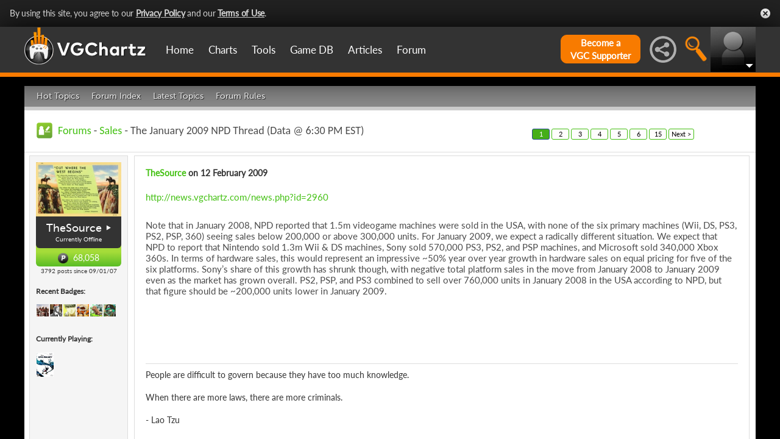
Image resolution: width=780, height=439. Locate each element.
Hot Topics (58, 96)
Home (180, 49)
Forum (411, 49)
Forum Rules (240, 96)
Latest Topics (178, 96)
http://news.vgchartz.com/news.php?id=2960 (237, 196)
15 (658, 134)
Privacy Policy (160, 13)
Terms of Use (241, 13)
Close (765, 13)
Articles (365, 49)
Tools (263, 49)
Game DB (311, 49)
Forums (74, 130)
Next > (681, 134)
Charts (222, 49)
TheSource (74, 228)
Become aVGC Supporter (600, 49)
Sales (110, 130)
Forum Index (116, 96)
